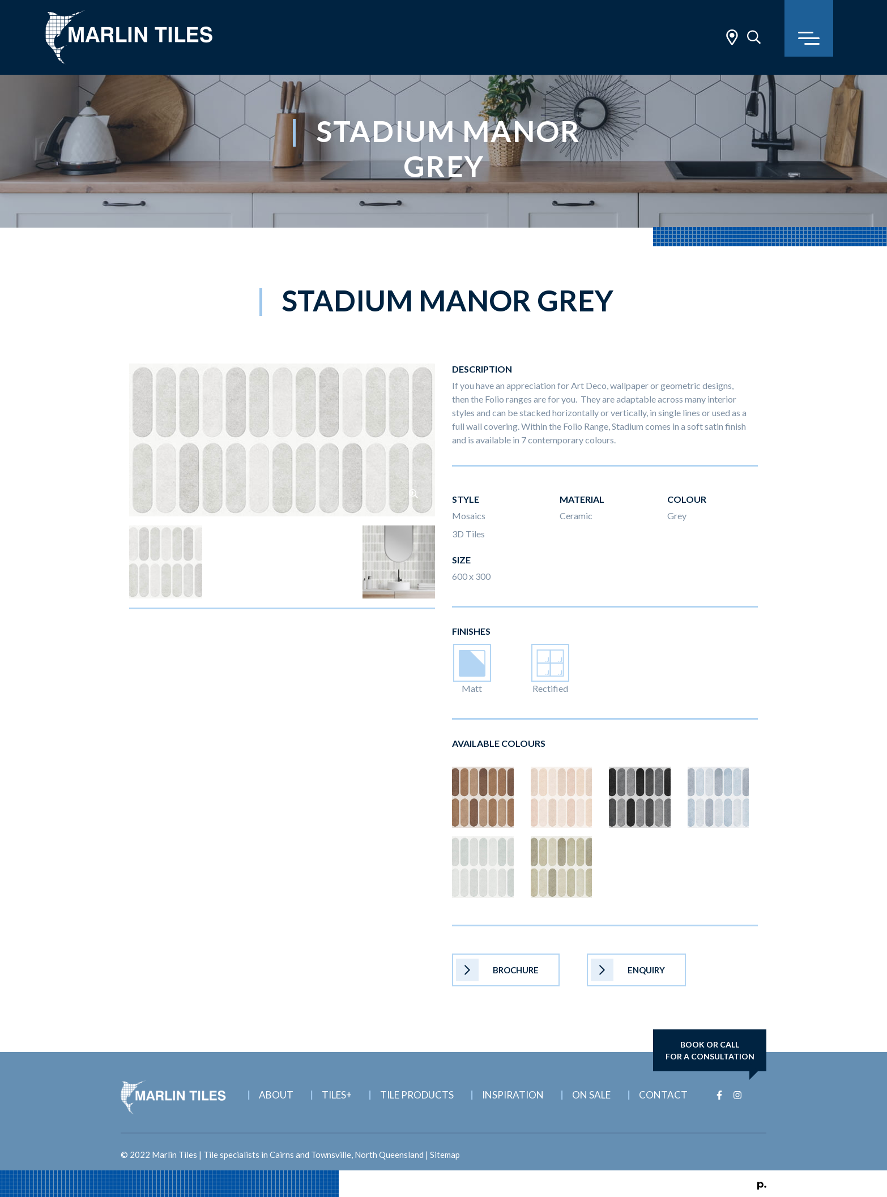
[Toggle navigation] (808, 28)
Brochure (497, 970)
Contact (663, 1095)
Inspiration (513, 1095)
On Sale (591, 1095)
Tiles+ (337, 1095)
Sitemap (445, 1154)
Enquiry (628, 970)
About (276, 1095)
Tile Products (417, 1095)
